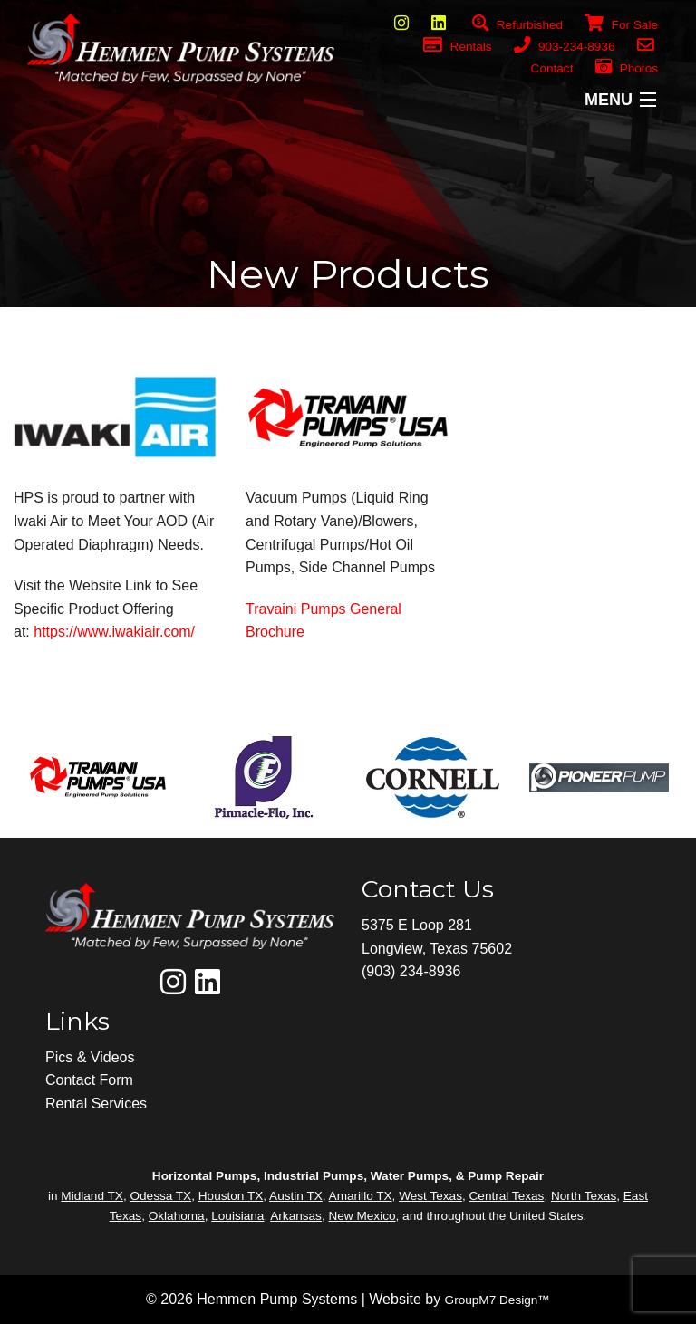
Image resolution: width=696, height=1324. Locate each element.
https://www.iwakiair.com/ (114, 631)
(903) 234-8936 (411, 971)
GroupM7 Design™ (497, 1300)
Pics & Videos (89, 1057)
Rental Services (96, 1103)
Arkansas (296, 1216)
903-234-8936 (564, 46)
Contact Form (89, 1080)
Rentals (457, 46)
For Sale (610, 25)
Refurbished (517, 25)
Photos (626, 68)
